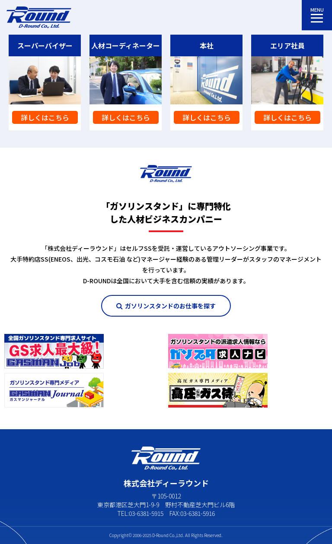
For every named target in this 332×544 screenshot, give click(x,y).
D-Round (160, 535)
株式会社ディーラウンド (38, 17)
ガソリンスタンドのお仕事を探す (166, 305)
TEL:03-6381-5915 (140, 513)
